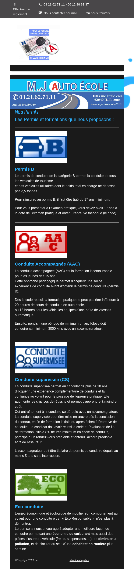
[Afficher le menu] (111, 43)
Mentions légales (79, 560)
